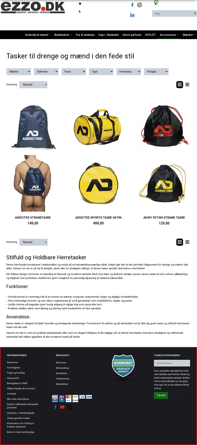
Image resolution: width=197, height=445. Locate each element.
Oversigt (11, 393)
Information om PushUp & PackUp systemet (20, 425)
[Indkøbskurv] (174, 4)
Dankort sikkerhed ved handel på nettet (22, 406)
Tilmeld (161, 395)
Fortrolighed (13, 367)
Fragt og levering (16, 372)
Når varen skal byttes (18, 399)
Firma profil (13, 378)
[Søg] (195, 13)
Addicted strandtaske (33, 217)
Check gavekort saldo (18, 418)
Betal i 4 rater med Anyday (20, 432)
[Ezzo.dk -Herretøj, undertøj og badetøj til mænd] (33, 7)
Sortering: (12, 84)
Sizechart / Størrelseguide (20, 412)
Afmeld (175, 395)
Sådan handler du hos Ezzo (21, 388)
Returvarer (12, 362)
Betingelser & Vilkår (17, 383)
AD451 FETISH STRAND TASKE (164, 217)
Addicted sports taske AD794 (98, 217)
